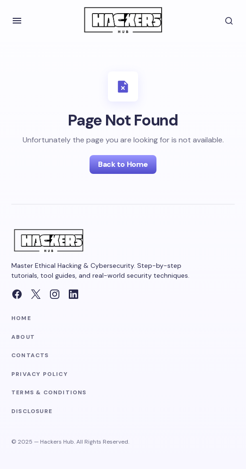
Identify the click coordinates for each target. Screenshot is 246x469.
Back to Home (123, 164)
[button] (17, 20)
